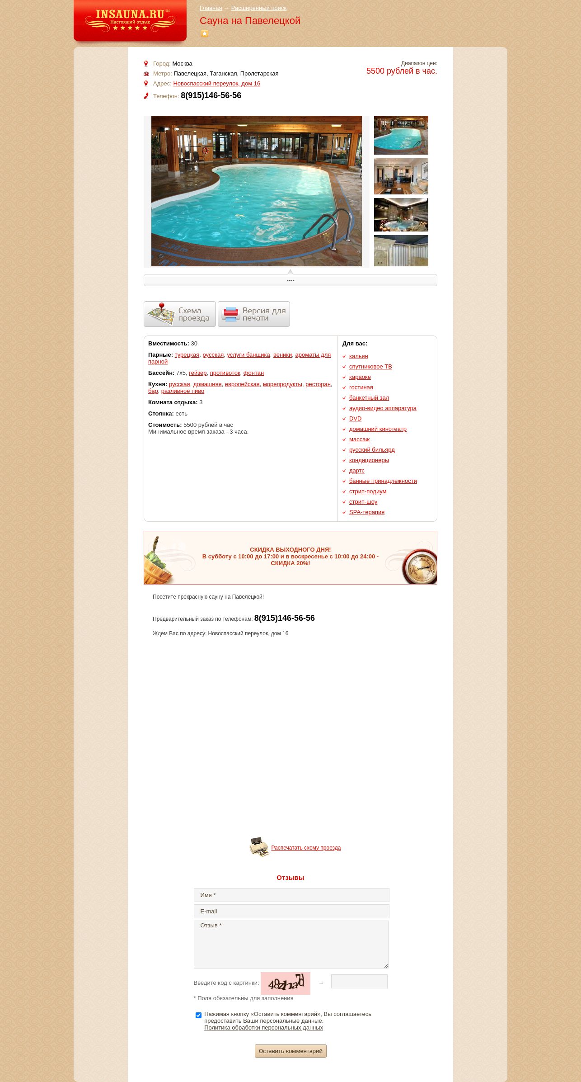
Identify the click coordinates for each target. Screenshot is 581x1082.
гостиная (361, 387)
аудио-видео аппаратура (383, 408)
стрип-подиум (367, 491)
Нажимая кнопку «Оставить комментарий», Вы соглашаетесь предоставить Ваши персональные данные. (287, 1021)
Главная (211, 8)
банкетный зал (369, 397)
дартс (357, 470)
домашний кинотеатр (378, 428)
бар (153, 390)
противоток (225, 372)
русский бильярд (372, 449)
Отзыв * (291, 945)
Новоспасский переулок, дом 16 (216, 83)
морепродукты (282, 384)
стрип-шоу (363, 501)
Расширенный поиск (258, 8)
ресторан (318, 384)
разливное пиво (182, 390)
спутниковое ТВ (370, 366)
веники (282, 354)
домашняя (207, 384)
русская (213, 354)
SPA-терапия (366, 512)
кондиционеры (369, 460)
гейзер (197, 372)
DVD (355, 418)
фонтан (254, 372)
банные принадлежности (383, 480)
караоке (360, 376)
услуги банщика (248, 354)
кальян (358, 356)
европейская (242, 384)
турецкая (187, 354)
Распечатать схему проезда (306, 848)
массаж (359, 439)
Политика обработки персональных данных (263, 1027)
